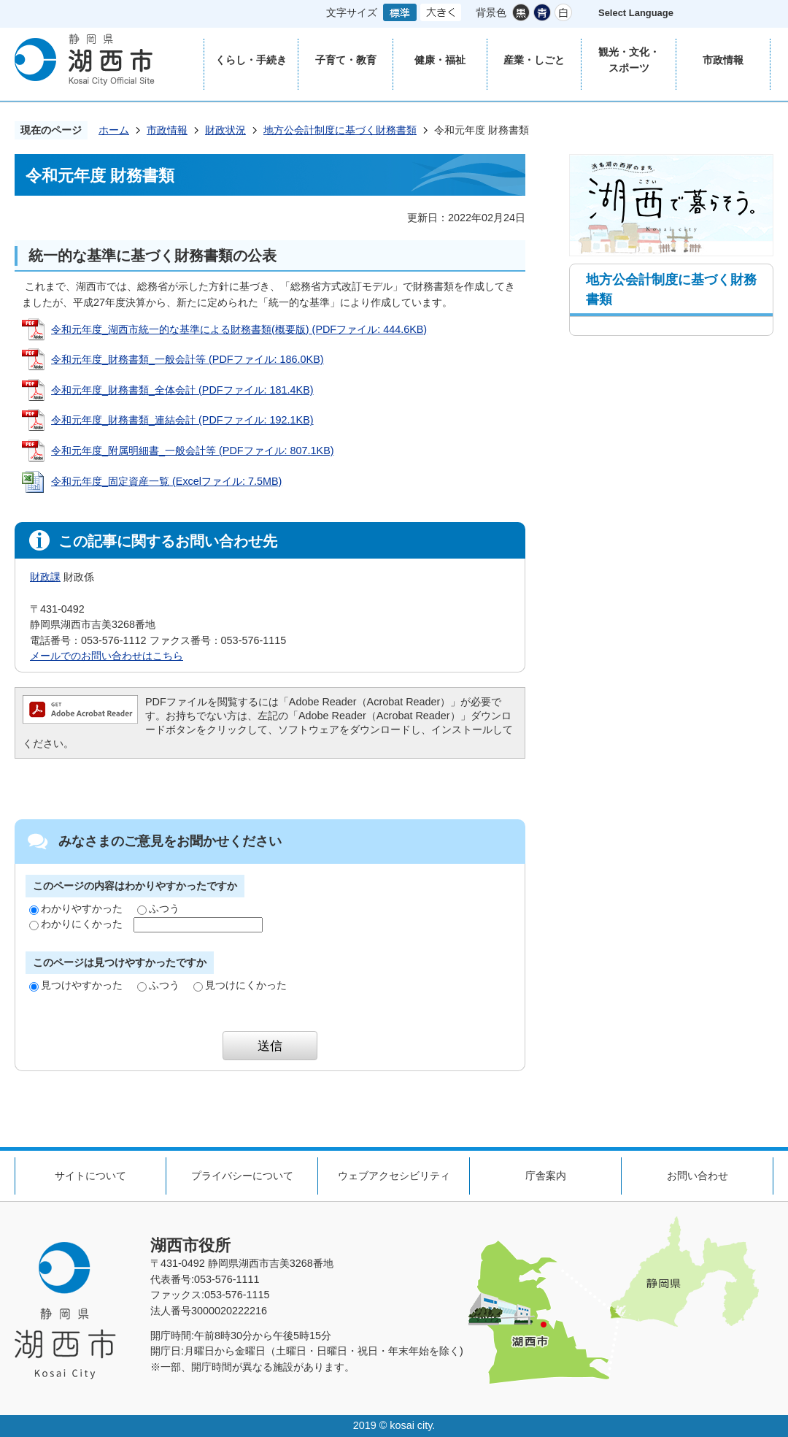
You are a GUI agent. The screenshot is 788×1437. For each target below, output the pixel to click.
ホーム (113, 130)
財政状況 (225, 130)
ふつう (158, 908)
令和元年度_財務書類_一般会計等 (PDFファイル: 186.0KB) (187, 359)
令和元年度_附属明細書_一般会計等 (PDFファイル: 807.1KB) (192, 450)
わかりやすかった (76, 908)
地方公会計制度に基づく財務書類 (340, 130)
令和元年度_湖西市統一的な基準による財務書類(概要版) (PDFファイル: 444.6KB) (239, 329)
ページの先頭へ (751, 1122)
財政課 (45, 577)
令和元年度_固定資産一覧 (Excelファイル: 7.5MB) (166, 481)
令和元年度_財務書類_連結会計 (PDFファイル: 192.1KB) (182, 420)
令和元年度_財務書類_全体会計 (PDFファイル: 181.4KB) (182, 390)
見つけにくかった (240, 985)
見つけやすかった (76, 985)
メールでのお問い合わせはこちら (106, 656)
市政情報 (167, 130)
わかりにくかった (76, 924)
